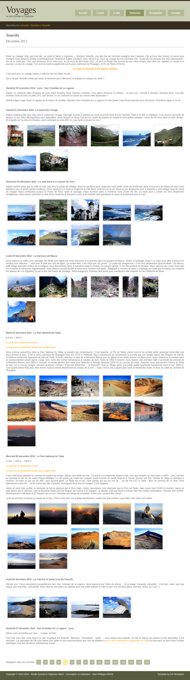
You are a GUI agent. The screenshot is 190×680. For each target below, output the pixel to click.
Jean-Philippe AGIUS (102, 674)
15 (139, 662)
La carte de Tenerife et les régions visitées (95, 69)
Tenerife (46, 25)
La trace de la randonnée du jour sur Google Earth (31, 347)
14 (131, 662)
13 (123, 662)
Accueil (83, 13)
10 (99, 662)
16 (147, 662)
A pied (100, 13)
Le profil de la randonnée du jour (22, 342)
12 (115, 662)
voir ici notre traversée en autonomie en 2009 (126, 640)
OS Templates (177, 674)
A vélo (116, 13)
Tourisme (135, 13)
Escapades (156, 13)
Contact (175, 13)
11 (107, 662)
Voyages (21, 9)
